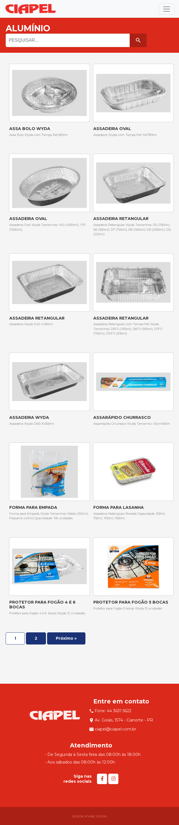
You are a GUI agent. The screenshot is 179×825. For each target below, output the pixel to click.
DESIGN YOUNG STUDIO (89, 816)
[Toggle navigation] (166, 9)
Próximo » (66, 638)
